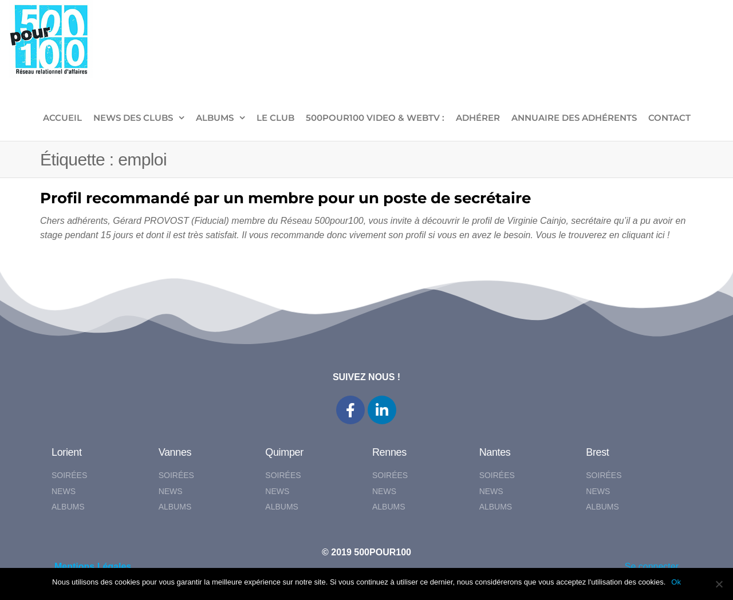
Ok (676, 582)
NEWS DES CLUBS (133, 117)
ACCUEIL (62, 117)
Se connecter (652, 566)
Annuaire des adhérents (574, 117)
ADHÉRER (478, 117)
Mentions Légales (92, 566)
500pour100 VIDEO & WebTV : (375, 117)
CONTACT (669, 117)
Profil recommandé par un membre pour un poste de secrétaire (285, 198)
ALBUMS (215, 117)
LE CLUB (275, 117)
